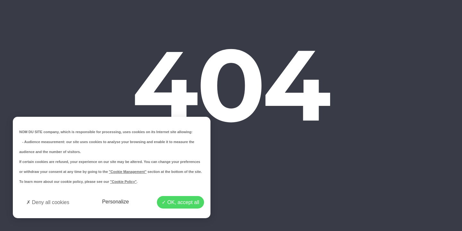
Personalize (115, 201)
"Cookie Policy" (123, 182)
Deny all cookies (47, 202)
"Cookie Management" (127, 172)
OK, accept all (180, 202)
